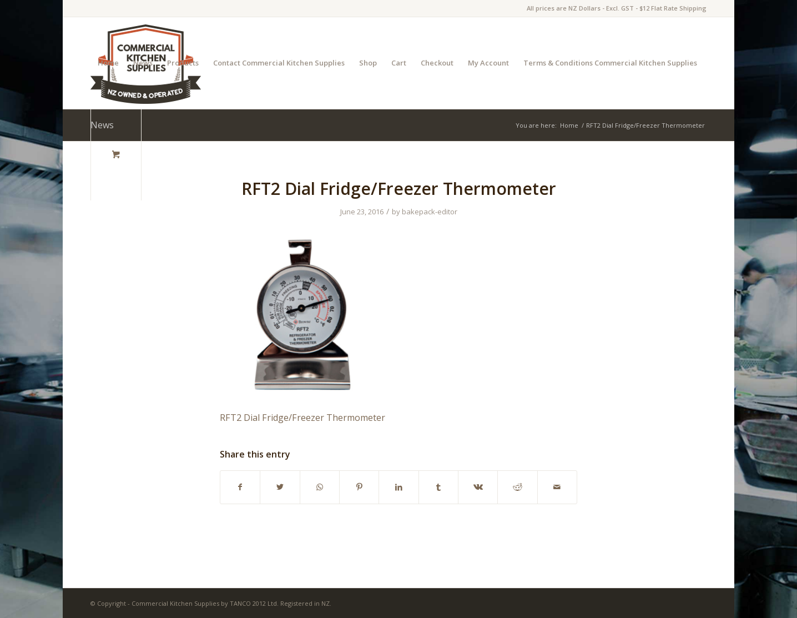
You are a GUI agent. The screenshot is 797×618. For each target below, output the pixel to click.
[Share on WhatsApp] (319, 487)
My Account (488, 63)
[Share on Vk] (477, 487)
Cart (398, 63)
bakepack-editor (429, 212)
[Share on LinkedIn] (398, 487)
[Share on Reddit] (517, 487)
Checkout (437, 63)
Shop (368, 63)
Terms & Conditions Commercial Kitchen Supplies (610, 63)
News (143, 63)
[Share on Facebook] (240, 487)
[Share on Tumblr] (438, 487)
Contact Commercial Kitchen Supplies (279, 63)
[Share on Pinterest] (359, 487)
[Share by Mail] (557, 487)
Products (183, 63)
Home (108, 63)
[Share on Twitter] (279, 487)
